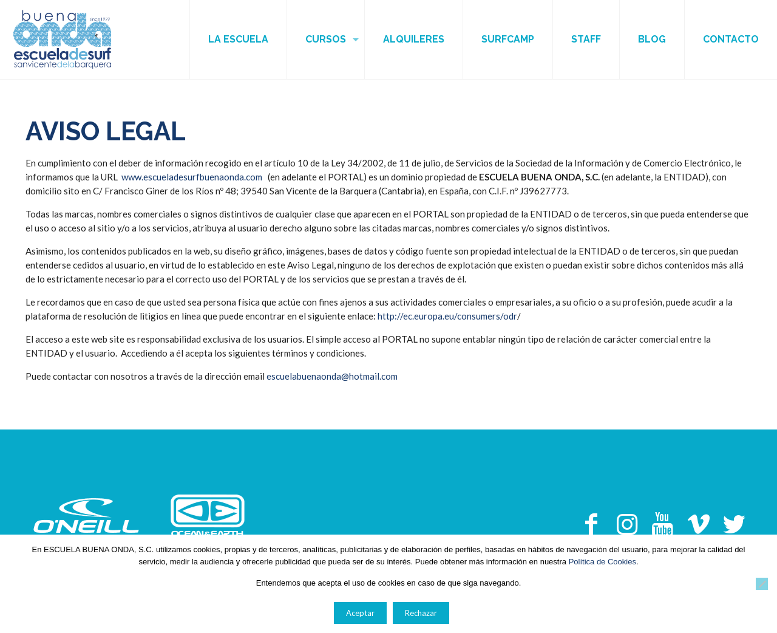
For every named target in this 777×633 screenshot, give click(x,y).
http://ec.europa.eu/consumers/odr (447, 315)
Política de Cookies (602, 561)
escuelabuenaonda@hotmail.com (332, 376)
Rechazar (421, 613)
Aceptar (360, 613)
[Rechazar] (762, 584)
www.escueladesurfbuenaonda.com (191, 176)
